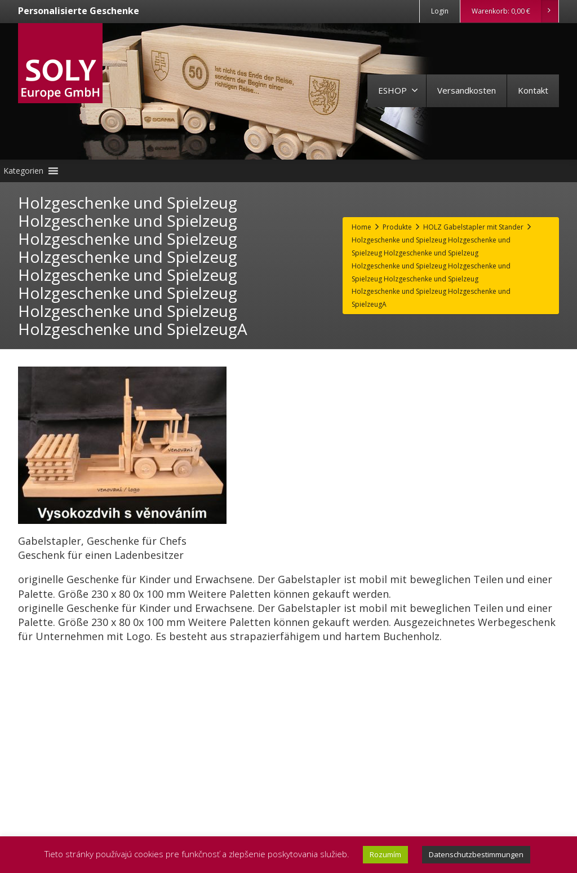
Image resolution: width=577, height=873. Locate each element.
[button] (23, 171)
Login (440, 11)
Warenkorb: (515, 11)
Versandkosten (466, 90)
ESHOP (398, 90)
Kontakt (533, 90)
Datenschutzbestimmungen (476, 854)
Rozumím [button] (385, 854)
